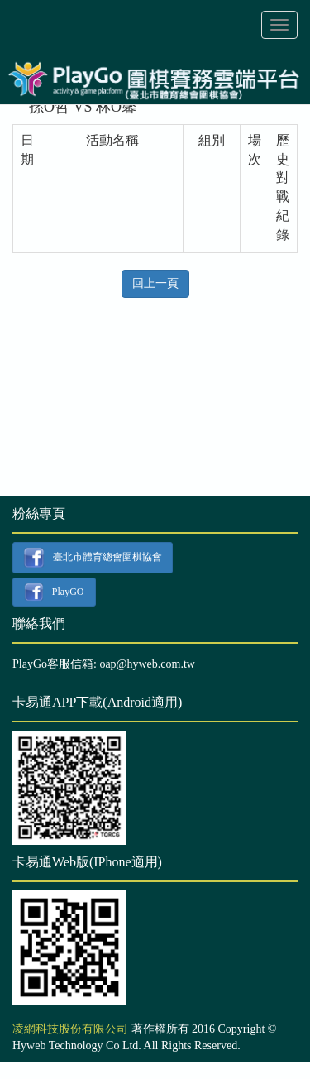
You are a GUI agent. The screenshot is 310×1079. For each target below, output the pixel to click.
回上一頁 (155, 283)
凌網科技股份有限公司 (70, 1029)
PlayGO (53, 592)
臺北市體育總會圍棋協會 (92, 557)
